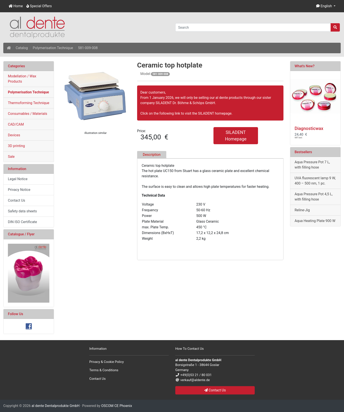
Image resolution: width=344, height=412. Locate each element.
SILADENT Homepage (235, 136)
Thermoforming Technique (28, 103)
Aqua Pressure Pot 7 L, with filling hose (312, 164)
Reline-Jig (302, 210)
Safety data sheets (22, 211)
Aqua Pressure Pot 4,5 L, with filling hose (314, 196)
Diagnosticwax (309, 128)
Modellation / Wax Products (22, 78)
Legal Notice (17, 179)
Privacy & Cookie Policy (106, 362)
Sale (11, 156)
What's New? (305, 66)
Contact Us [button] (215, 390)
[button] (325, 6)
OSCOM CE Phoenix (116, 406)
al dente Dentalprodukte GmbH (56, 406)
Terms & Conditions (103, 370)
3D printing (16, 146)
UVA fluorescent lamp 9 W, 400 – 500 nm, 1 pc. (315, 180)
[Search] (253, 27)
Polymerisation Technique (53, 48)
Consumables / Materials (27, 114)
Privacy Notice (19, 190)
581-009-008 (88, 48)
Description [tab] (152, 155)
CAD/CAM (16, 124)
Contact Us (16, 200)
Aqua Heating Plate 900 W (315, 221)
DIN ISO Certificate (22, 222)
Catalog (22, 48)
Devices (14, 135)
